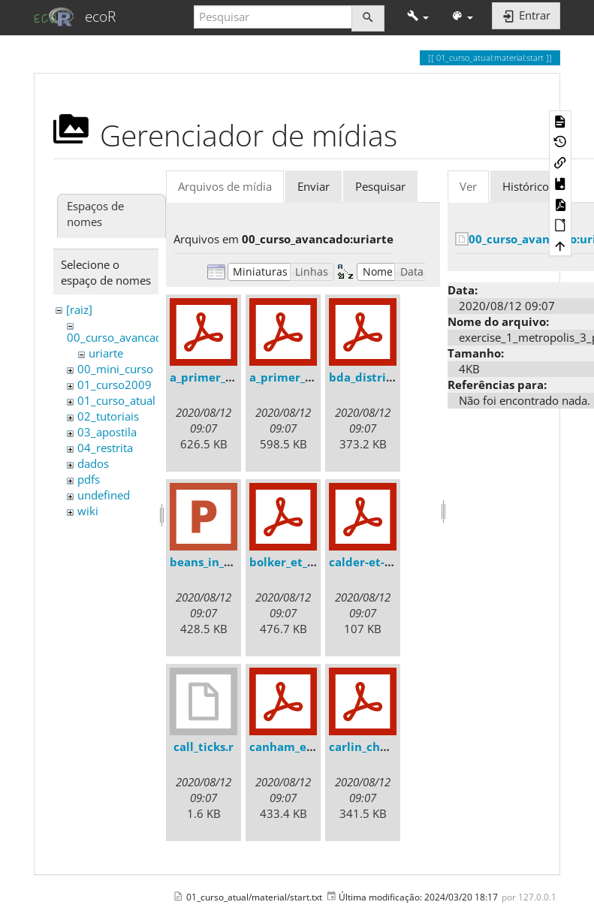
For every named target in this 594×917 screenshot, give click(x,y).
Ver (468, 186)
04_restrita (105, 447)
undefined (103, 494)
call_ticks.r (203, 746)
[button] (418, 17)
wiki (87, 510)
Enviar (313, 186)
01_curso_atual (116, 400)
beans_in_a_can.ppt (224, 561)
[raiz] (79, 309)
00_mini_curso (115, 368)
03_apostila (107, 431)
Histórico (525, 186)
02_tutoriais (108, 416)
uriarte (106, 352)
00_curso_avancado (118, 337)
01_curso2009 (114, 384)
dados (93, 463)
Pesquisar (380, 186)
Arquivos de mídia (225, 186)
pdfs (88, 479)
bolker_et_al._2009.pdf (312, 561)
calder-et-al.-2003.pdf (390, 561)
